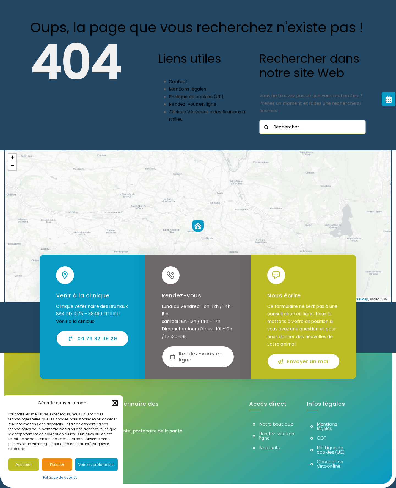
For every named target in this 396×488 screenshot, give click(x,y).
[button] (115, 403)
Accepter (23, 464)
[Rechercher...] (312, 127)
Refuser (57, 464)
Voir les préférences (96, 464)
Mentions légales (187, 89)
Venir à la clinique (75, 321)
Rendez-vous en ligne (192, 104)
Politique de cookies (60, 477)
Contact (178, 81)
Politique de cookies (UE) (196, 97)
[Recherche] (266, 127)
